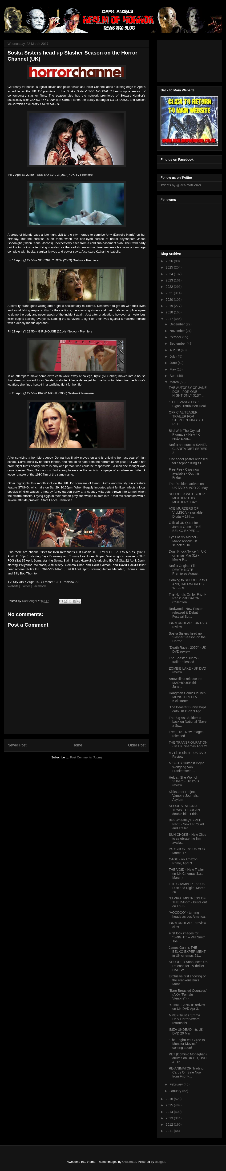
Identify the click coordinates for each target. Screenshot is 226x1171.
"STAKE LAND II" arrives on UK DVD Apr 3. (187, 1007)
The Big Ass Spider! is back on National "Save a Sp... (187, 722)
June (174, 363)
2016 (170, 1099)
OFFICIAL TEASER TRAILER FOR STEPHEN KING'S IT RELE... (186, 418)
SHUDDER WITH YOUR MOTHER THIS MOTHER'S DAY (187, 498)
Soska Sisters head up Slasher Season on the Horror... (187, 637)
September (178, 343)
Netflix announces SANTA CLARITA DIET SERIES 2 (188, 449)
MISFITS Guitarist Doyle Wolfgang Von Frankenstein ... (186, 767)
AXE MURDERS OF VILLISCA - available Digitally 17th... (185, 512)
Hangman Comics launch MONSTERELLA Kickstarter (187, 697)
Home (77, 745)
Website (13, 586)
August (175, 350)
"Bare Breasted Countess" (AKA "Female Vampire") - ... (188, 994)
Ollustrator (129, 1161)
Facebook (39, 586)
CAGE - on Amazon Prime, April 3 (183, 861)
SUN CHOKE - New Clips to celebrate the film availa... (187, 838)
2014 (170, 1112)
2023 (170, 280)
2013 (170, 1118)
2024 (170, 274)
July (173, 356)
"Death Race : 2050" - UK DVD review (187, 649)
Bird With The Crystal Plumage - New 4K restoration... (184, 435)
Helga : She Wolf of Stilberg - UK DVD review (184, 781)
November (178, 331)
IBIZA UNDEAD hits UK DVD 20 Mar (186, 1031)
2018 (170, 312)
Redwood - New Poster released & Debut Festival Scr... (186, 613)
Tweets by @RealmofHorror (181, 185)
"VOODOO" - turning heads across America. (187, 914)
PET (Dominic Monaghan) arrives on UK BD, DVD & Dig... (188, 1058)
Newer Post (17, 745)
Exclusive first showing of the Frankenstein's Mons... (187, 980)
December (178, 324)
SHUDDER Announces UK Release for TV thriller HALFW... (188, 966)
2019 (170, 306)
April (173, 376)
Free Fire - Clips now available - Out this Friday (184, 473)
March (175, 382)
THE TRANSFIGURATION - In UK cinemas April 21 (188, 744)
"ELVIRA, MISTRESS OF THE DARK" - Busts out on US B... (188, 902)
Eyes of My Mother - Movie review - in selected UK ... (183, 541)
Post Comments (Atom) (86, 757)
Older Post (136, 745)
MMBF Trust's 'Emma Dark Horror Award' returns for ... (184, 1019)
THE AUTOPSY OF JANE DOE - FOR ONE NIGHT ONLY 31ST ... (188, 392)
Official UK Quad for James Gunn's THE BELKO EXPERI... (185, 527)
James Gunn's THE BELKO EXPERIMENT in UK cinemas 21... (187, 951)
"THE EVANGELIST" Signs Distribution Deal (187, 404)
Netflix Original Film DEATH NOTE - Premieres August (183, 570)
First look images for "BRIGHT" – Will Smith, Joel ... (187, 937)
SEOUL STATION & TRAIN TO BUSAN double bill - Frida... (184, 810)
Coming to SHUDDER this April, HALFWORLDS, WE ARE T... (188, 584)
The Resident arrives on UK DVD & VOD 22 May (188, 486)
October (176, 337)
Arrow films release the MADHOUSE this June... (185, 683)
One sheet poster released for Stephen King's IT (188, 461)
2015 (170, 1105)
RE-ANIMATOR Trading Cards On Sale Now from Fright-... (186, 1072)
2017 (170, 319)
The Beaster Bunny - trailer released (184, 660)
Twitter (25, 586)
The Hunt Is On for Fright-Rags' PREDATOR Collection (187, 598)
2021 (170, 293)
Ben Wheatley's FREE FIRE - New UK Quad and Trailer (186, 824)
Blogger (160, 1161)
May (173, 369)
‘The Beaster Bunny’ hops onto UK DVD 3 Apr (187, 709)
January (176, 1091)
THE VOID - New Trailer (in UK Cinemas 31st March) (186, 873)
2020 (170, 299)
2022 (170, 287)
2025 (170, 267)
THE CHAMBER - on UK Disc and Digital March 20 (187, 888)
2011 (170, 1131)
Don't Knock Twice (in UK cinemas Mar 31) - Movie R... (187, 555)
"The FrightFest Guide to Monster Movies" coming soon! (187, 1044)
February (177, 1084)
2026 (170, 261)
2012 (170, 1124)
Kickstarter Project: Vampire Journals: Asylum (184, 796)
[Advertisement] (182, 59)
